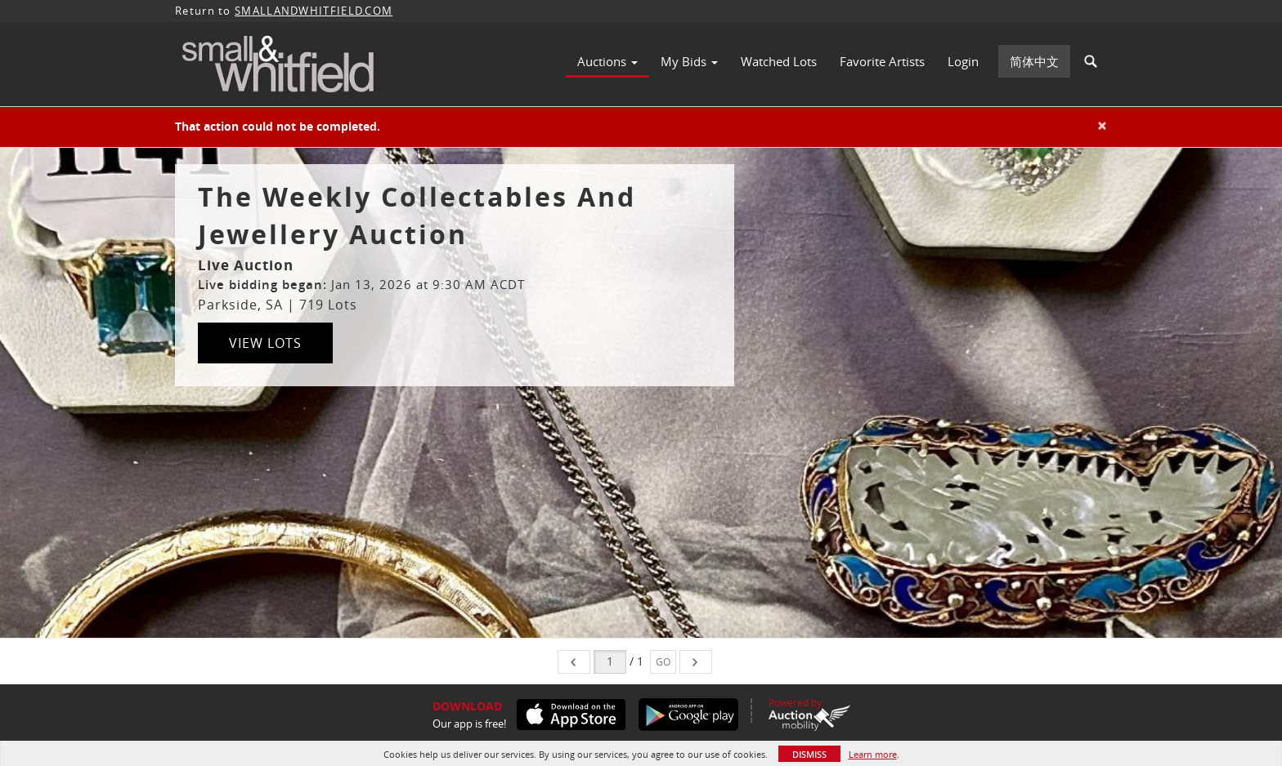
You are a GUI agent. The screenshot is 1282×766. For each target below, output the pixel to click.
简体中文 (1034, 61)
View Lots (265, 343)
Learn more (873, 754)
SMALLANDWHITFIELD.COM (313, 10)
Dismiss (809, 754)
